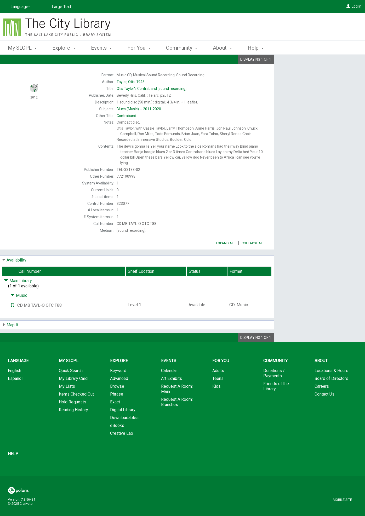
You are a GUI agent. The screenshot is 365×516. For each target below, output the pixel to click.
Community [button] (181, 48)
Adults (218, 385)
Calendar (169, 385)
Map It (12, 339)
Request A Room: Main (177, 403)
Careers (322, 400)
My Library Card (73, 393)
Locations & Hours (331, 385)
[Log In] (348, 6)
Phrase (116, 408)
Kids (216, 400)
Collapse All (253, 258)
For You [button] (138, 48)
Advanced (119, 393)
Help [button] (256, 48)
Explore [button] (63, 48)
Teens (218, 393)
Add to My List (319, 74)
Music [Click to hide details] (18, 310)
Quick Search (71, 385)
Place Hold (305, 62)
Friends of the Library (276, 401)
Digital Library (122, 424)
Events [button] (101, 48)
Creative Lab (121, 447)
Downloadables (124, 432)
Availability (16, 274)
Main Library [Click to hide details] (18, 295)
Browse (117, 400)
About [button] (222, 48)
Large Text (61, 6)
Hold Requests (72, 416)
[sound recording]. (152, 88)
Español (15, 393)
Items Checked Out (76, 408)
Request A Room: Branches (177, 416)
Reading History (73, 424)
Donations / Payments (274, 388)
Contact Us (324, 408)
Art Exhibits (171, 393)
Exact (115, 416)
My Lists (67, 400)
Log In (356, 6)
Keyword (118, 385)
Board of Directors (331, 393)
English (14, 385)
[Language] (19, 7)
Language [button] (18, 375)
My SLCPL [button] (22, 48)
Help (13, 468)
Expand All (226, 258)
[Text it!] (12, 319)
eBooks (117, 440)
